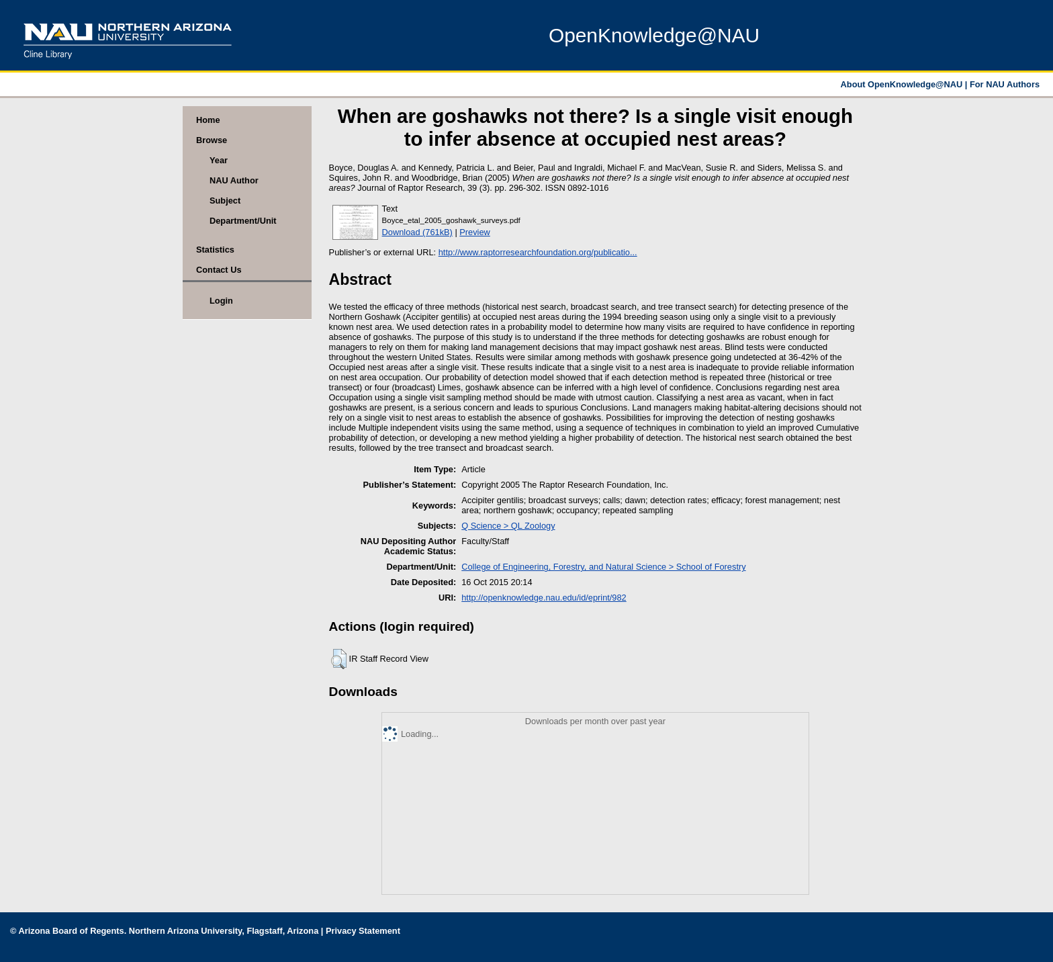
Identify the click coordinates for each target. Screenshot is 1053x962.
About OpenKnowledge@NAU (903, 84)
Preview (474, 232)
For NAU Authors (1005, 84)
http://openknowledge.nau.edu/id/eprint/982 (543, 598)
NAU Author (234, 180)
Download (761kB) (417, 232)
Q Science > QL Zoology (508, 526)
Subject (225, 200)
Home (208, 120)
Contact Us (219, 270)
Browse (211, 140)
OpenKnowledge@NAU (654, 35)
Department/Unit (243, 221)
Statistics (215, 250)
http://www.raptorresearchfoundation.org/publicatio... (538, 252)
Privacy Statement (363, 931)
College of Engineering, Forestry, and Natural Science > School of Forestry (603, 567)
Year (219, 160)
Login (221, 301)
